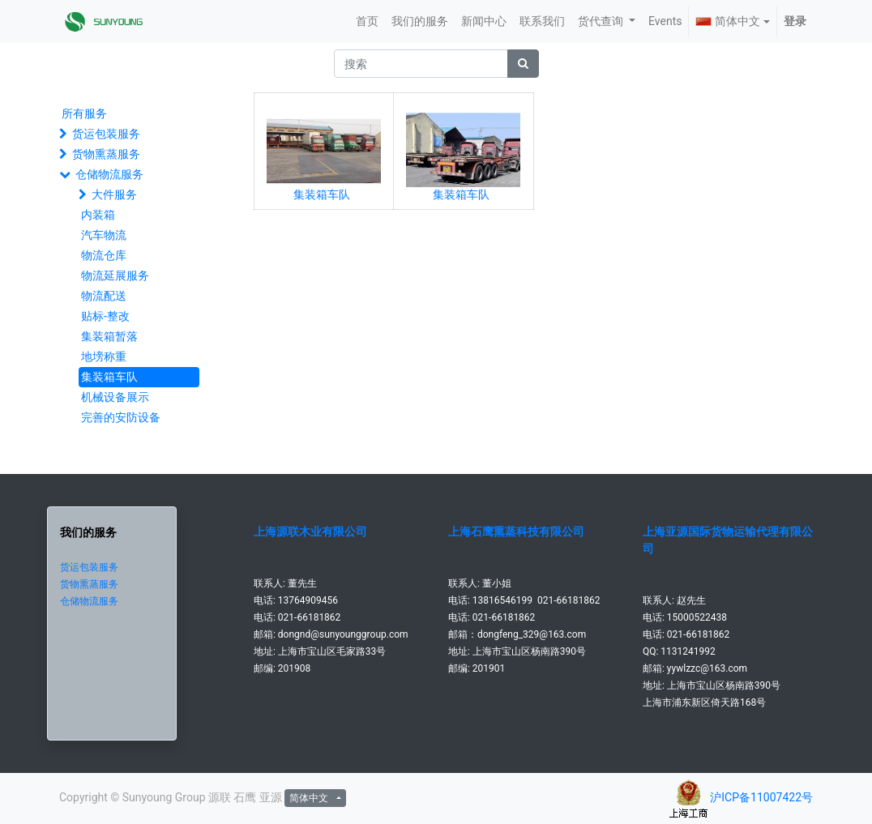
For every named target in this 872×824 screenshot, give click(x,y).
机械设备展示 (115, 397)
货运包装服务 (106, 133)
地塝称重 (103, 356)
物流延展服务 (115, 275)
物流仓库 (103, 255)
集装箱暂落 (109, 336)
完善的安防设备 (120, 417)
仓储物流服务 (109, 174)
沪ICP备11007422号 (761, 797)
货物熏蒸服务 (106, 153)
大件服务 (114, 194)
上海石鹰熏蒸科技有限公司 (516, 531)
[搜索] (523, 63)
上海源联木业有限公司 (310, 531)
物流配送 (103, 295)
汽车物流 (103, 234)
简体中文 (727, 21)
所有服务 (84, 113)
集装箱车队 (109, 376)
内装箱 (98, 214)
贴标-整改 (105, 316)
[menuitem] (367, 21)
